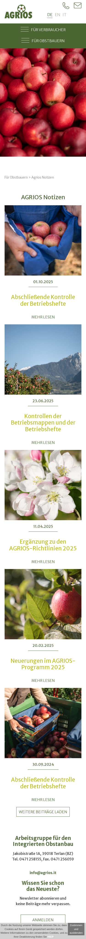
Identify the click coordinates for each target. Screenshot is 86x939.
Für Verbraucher (43, 29)
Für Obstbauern (43, 40)
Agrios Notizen (42, 177)
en (57, 14)
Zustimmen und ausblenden (76, 929)
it (65, 14)
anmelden (43, 920)
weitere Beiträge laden (43, 812)
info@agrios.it (43, 872)
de (50, 14)
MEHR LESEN (43, 317)
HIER (50, 936)
